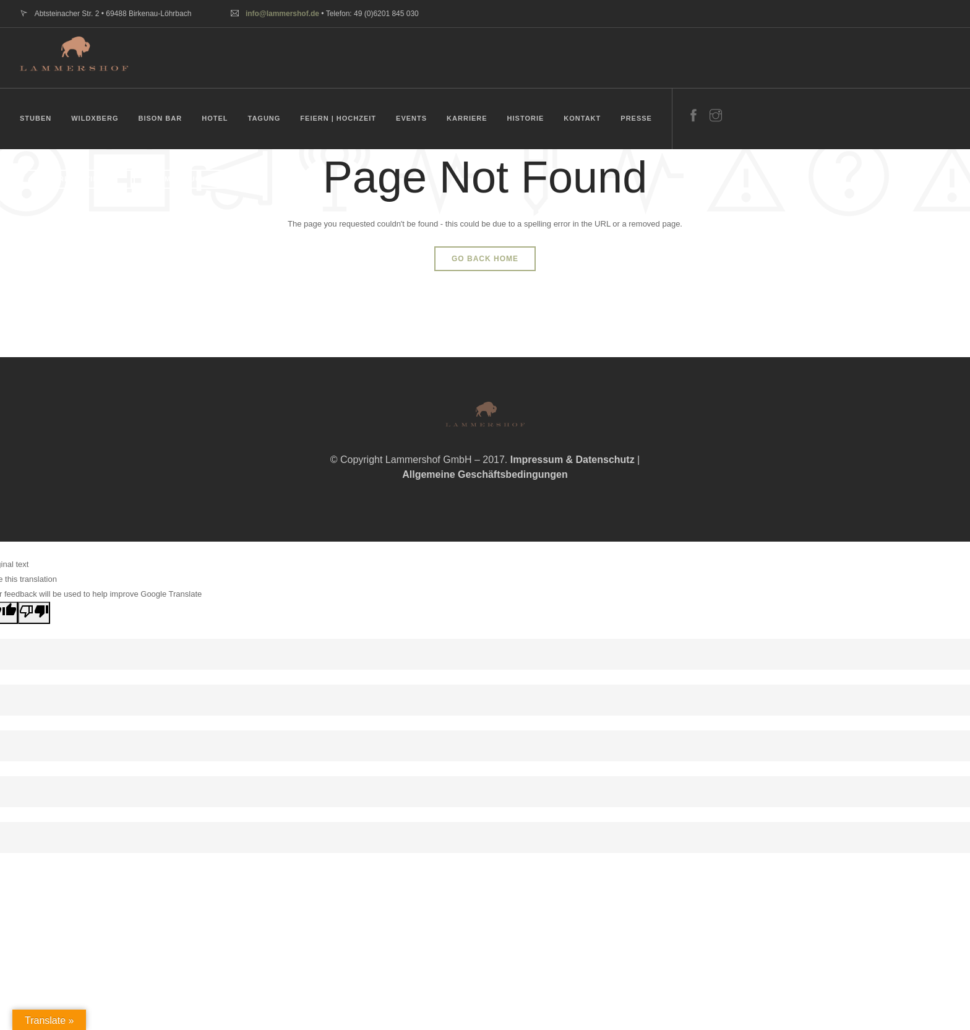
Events (411, 118)
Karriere (467, 118)
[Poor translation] (34, 613)
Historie (525, 118)
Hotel (215, 118)
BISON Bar (160, 118)
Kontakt (582, 118)
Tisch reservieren (73, 179)
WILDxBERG (94, 118)
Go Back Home (485, 258)
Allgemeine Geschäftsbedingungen (485, 474)
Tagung (263, 118)
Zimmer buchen (184, 179)
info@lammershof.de (282, 13)
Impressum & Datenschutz (572, 459)
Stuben (35, 118)
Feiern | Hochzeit (338, 118)
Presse (636, 118)
